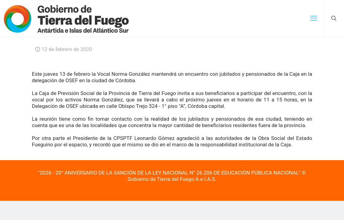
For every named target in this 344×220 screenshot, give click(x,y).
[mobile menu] (313, 18)
